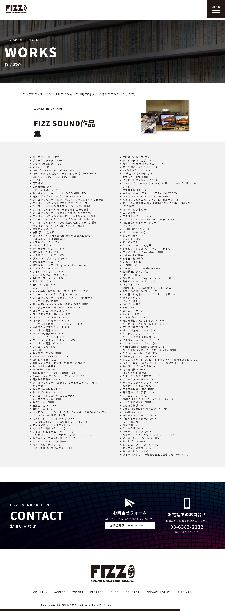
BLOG (114, 592)
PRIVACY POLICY (158, 592)
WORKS (77, 592)
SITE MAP (185, 592)
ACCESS (60, 592)
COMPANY (40, 592)
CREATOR (97, 592)
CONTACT (133, 592)
